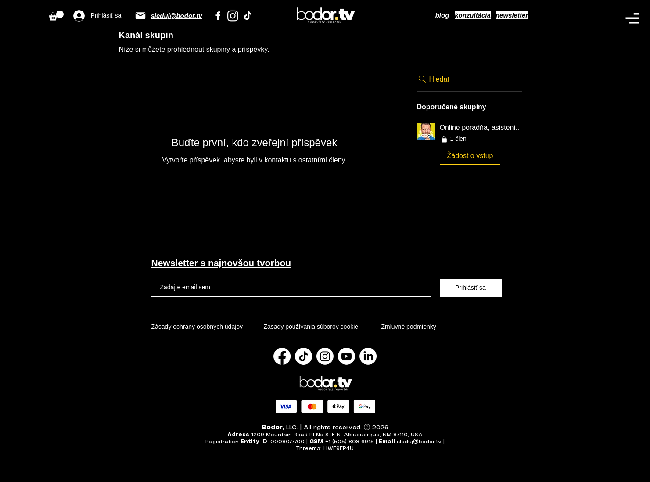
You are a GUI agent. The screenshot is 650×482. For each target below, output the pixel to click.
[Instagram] (233, 15)
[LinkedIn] (368, 356)
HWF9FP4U (338, 448)
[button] (632, 18)
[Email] (140, 16)
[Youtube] (346, 356)
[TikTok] (248, 15)
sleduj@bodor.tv (176, 15)
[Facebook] (218, 15)
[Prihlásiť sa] (471, 288)
